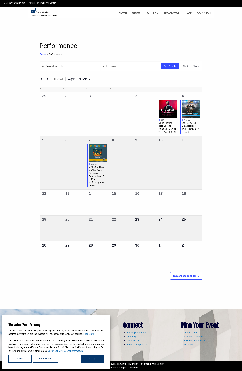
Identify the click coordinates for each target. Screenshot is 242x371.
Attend (153, 12)
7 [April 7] (90, 140)
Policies (188, 344)
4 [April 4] (183, 96)
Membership (133, 340)
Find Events (170, 66)
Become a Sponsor (136, 344)
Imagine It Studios (128, 367)
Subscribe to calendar (184, 276)
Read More (88, 334)
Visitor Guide (191, 332)
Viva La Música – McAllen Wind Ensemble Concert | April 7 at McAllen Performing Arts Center (97, 176)
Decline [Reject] (20, 358)
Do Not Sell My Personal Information (65, 351)
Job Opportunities (136, 332)
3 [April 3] (160, 96)
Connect (204, 12)
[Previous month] (41, 79)
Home (123, 12)
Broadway (171, 12)
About (137, 12)
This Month (58, 79)
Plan (188, 12)
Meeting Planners (193, 336)
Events (43, 54)
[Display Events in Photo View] (196, 66)
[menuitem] (122, 13)
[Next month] (47, 79)
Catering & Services (195, 340)
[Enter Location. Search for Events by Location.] (130, 66)
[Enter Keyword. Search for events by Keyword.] (70, 66)
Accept (92, 358)
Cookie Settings (45, 358)
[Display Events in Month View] (186, 66)
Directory (131, 336)
